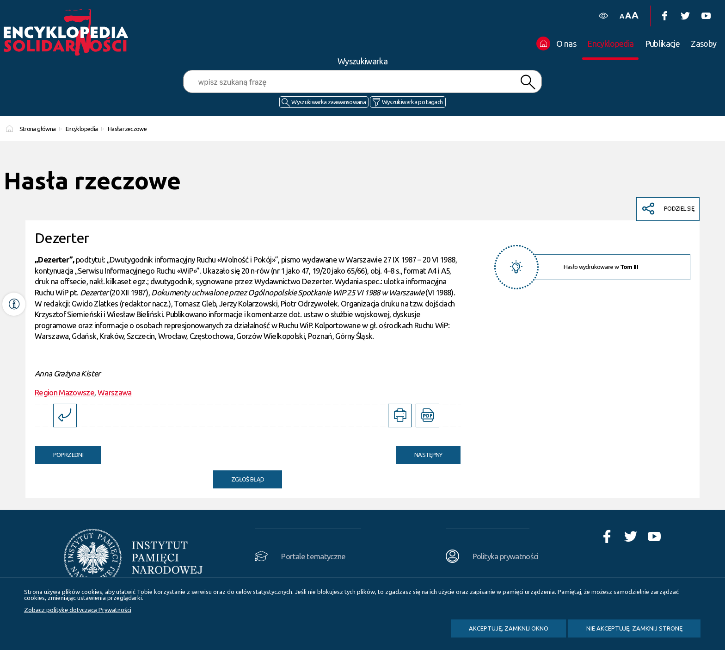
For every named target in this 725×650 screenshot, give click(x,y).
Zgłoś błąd (247, 479)
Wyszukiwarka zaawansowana (328, 102)
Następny (419, 452)
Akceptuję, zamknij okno (508, 628)
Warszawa (115, 392)
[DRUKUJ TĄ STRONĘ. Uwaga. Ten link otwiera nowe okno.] (400, 415)
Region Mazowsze (64, 392)
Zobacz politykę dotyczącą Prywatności (77, 609)
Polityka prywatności (506, 556)
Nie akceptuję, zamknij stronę (634, 628)
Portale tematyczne (313, 556)
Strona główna (37, 128)
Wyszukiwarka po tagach (412, 102)
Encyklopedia (82, 128)
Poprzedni (59, 452)
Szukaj (527, 82)
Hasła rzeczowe (127, 128)
